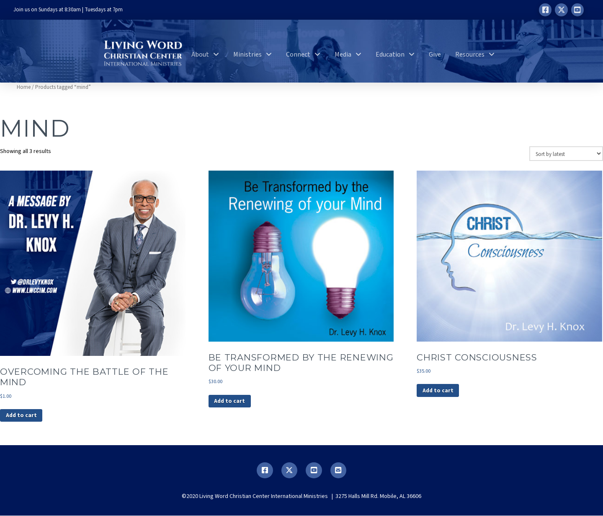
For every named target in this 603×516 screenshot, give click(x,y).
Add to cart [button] (22, 416)
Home (24, 87)
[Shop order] (566, 153)
